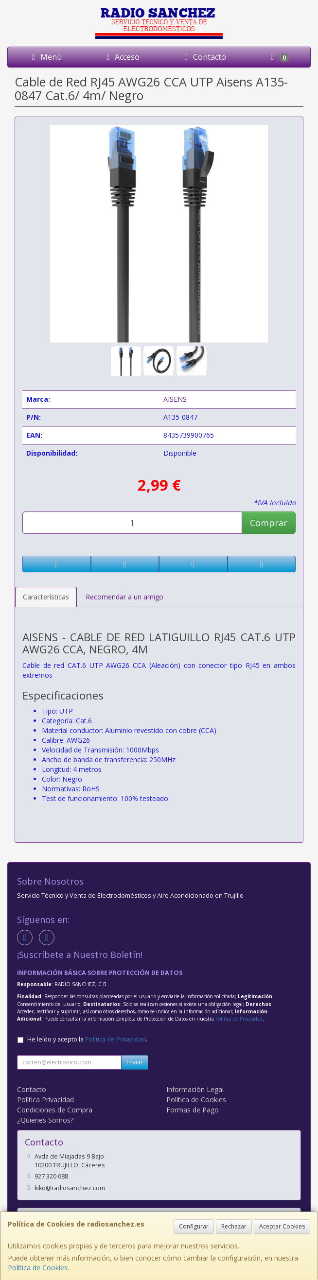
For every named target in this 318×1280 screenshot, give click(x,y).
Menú (45, 56)
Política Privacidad (45, 1099)
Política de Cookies (38, 1267)
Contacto (203, 56)
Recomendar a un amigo (124, 596)
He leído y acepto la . (87, 1039)
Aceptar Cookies (282, 1226)
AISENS (175, 399)
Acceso (121, 56)
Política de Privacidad (239, 1018)
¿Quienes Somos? (45, 1120)
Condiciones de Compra (54, 1109)
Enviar (134, 1062)
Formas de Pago (192, 1109)
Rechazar (234, 1226)
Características (46, 596)
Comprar (268, 523)
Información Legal (195, 1089)
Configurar (194, 1226)
